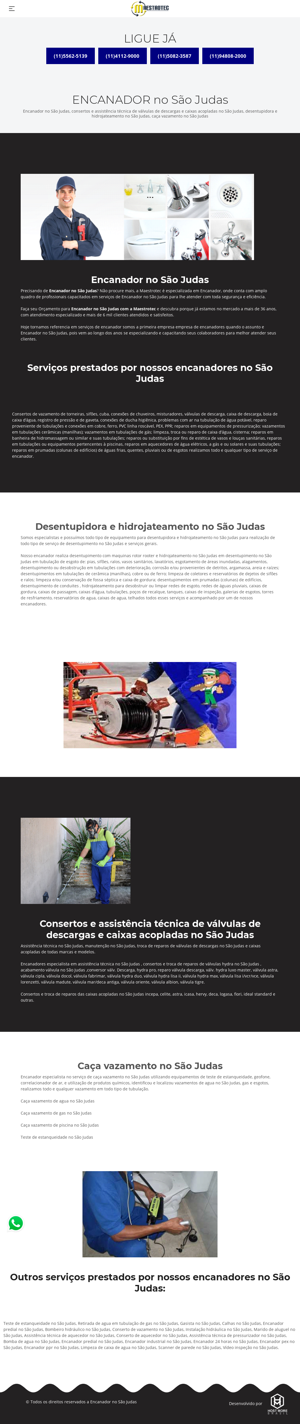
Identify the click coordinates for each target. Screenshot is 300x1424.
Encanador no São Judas (113, 1401)
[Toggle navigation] (12, 8)
